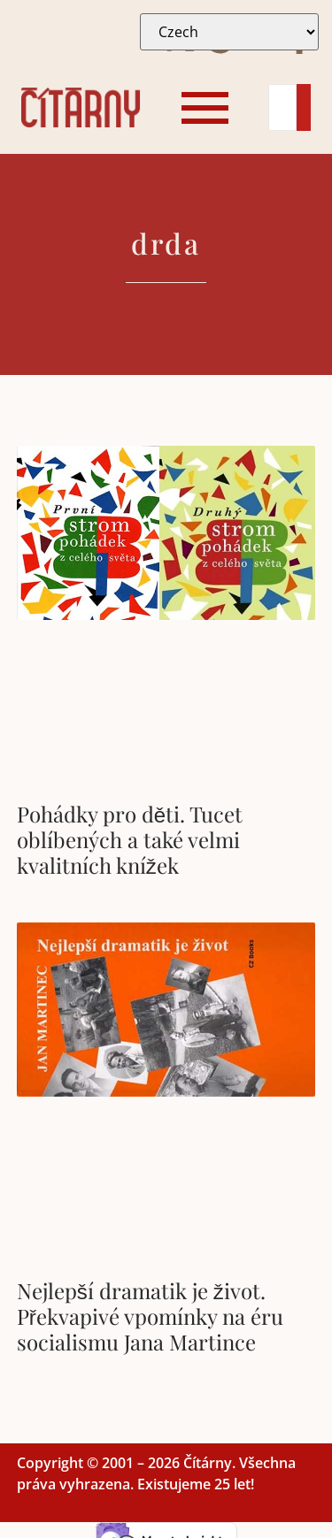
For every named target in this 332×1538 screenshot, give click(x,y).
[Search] (282, 107)
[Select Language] (229, 31)
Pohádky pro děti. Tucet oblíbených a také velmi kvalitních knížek (130, 839)
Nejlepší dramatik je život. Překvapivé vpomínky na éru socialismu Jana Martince (150, 1316)
